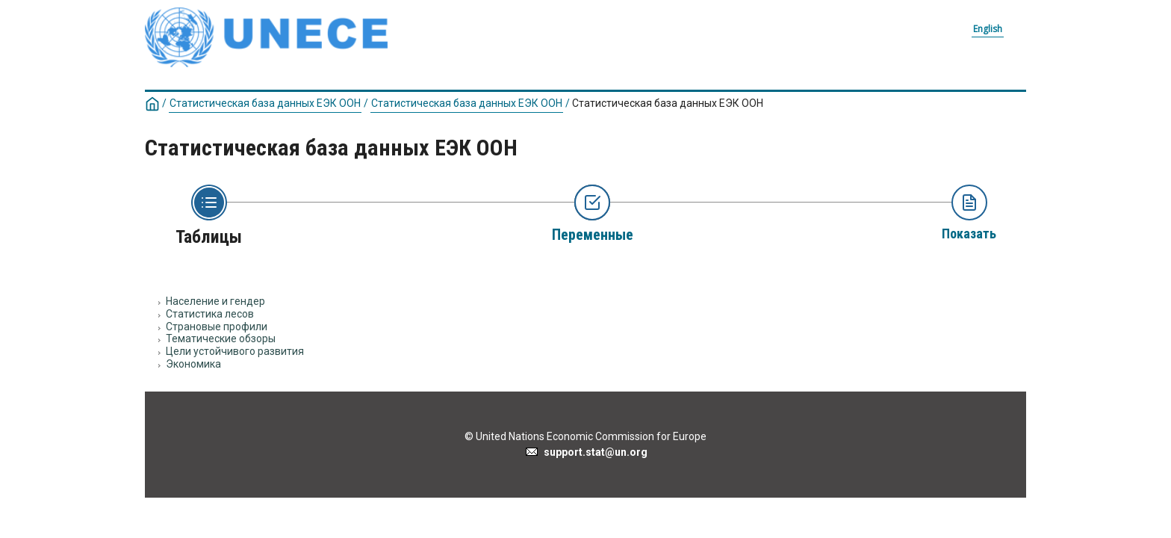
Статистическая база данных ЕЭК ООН (265, 103)
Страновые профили (216, 327)
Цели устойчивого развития (235, 351)
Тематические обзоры (221, 338)
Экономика (193, 364)
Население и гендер (215, 301)
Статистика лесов (210, 314)
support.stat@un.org (585, 452)
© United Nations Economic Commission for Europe (585, 436)
